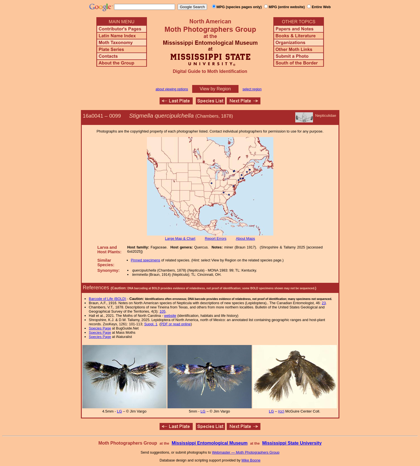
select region (252, 89)
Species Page (100, 328)
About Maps (245, 238)
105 (162, 311)
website (170, 315)
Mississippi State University (292, 443)
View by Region (215, 88)
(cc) (281, 411)
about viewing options (172, 89)
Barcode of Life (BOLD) (107, 299)
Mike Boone (251, 460)
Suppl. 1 (150, 324)
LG (119, 411)
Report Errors (215, 238)
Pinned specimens (145, 260)
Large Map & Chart (180, 238)
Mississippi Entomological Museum (210, 443)
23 (324, 303)
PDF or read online (175, 324)
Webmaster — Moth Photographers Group (245, 452)
